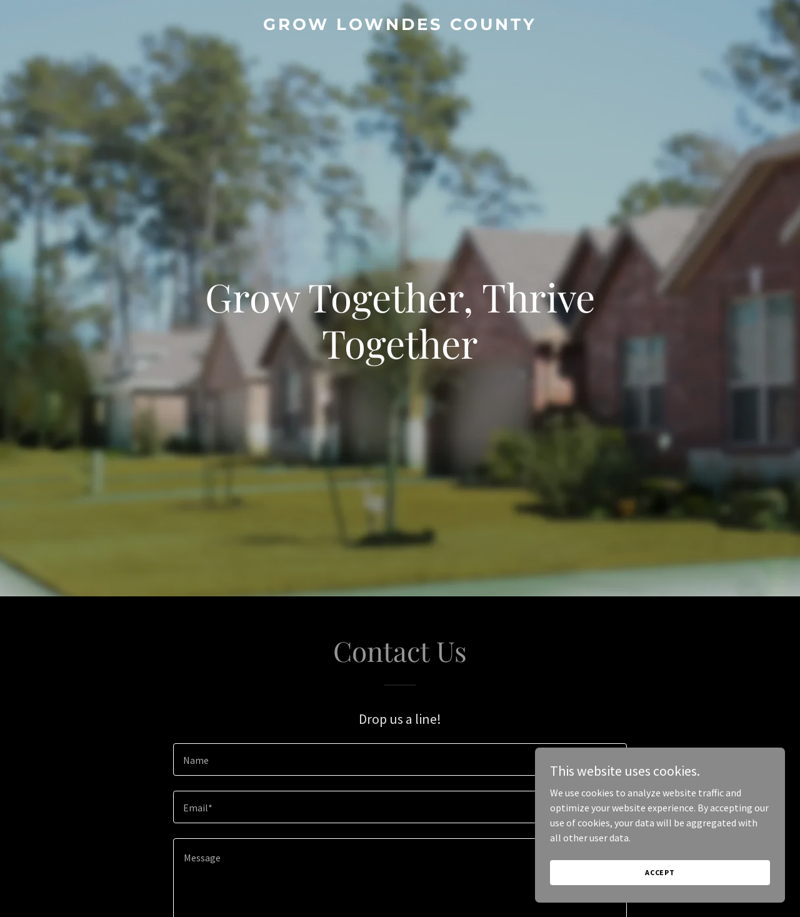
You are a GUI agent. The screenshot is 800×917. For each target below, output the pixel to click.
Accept (660, 872)
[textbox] (399, 759)
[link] (400, 26)
